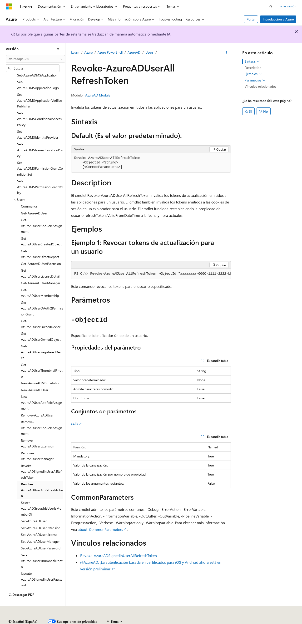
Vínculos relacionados (260, 86)
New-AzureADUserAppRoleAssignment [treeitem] (41, 391)
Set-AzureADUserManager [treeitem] (40, 530)
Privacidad (146, 621)
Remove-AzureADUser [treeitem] (37, 404)
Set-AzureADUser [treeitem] (34, 509)
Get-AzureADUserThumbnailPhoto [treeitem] (42, 359)
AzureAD (134, 52)
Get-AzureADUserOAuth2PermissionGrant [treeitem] (42, 297)
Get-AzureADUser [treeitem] (34, 202)
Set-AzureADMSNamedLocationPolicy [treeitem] (40, 139)
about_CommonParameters (100, 529)
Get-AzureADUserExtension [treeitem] (41, 252)
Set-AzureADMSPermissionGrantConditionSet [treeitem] (40, 157)
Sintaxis (252, 61)
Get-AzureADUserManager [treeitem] (40, 271)
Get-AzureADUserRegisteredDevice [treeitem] (41, 341)
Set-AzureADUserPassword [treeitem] (40, 537)
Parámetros (255, 80)
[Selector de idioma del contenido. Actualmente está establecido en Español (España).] (23, 610)
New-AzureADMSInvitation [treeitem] (40, 372)
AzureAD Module (97, 95)
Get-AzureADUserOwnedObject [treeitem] (41, 325)
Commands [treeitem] (29, 195)
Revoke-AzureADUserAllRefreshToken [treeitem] (42, 479)
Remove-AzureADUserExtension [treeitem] (37, 432)
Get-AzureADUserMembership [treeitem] (40, 281)
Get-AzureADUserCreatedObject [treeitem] (41, 230)
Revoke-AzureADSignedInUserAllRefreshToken (118, 555)
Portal (251, 19)
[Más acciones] (227, 52)
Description (253, 67)
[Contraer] (58, 49)
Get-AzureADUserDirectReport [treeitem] (40, 243)
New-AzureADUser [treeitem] (34, 378)
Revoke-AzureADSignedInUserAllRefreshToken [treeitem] (42, 460)
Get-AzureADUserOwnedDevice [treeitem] (41, 312)
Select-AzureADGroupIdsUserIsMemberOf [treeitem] (41, 497)
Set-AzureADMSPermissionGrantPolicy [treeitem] (40, 175)
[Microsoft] (9, 6)
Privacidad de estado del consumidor (190, 621)
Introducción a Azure (278, 19)
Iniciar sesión (286, 6)
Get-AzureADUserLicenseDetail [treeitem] (40, 262)
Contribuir (126, 621)
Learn (75, 52)
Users (149, 52)
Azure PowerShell (110, 52)
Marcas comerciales (270, 621)
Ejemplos (253, 74)
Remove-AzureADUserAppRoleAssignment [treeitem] (41, 416)
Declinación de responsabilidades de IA (34, 621)
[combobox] (35, 59)
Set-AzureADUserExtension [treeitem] (40, 516)
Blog (106, 621)
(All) (77, 423)
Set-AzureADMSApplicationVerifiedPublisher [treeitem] (39, 89)
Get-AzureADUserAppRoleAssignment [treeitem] (41, 214)
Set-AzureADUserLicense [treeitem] (39, 523)
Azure (88, 52)
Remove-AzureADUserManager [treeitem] (37, 445)
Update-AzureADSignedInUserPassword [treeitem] (41, 568)
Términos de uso (238, 621)
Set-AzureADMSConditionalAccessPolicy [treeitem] (39, 108)
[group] (151, 274)
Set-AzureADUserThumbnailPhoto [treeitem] (42, 550)
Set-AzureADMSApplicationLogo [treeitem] (38, 73)
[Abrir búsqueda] (271, 6)
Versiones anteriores (82, 621)
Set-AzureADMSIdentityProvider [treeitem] (37, 123)
